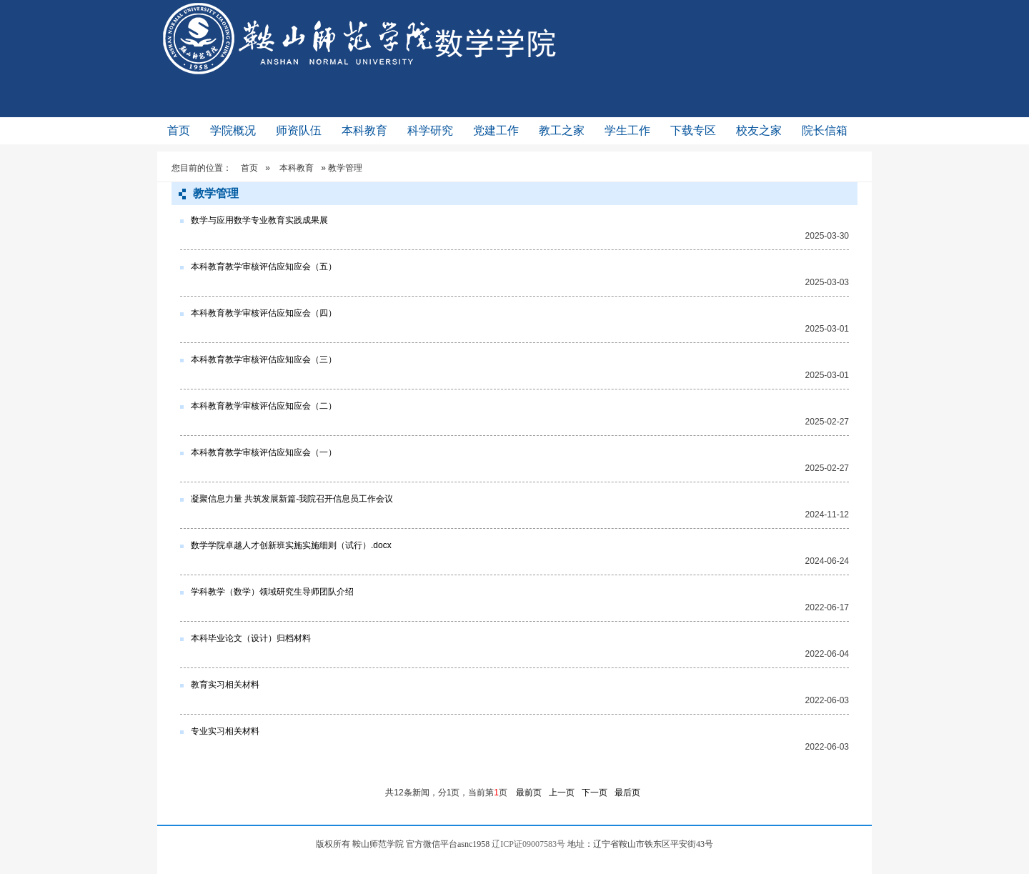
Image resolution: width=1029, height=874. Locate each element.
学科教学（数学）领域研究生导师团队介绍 (272, 592)
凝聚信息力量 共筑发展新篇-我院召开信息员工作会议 (292, 499)
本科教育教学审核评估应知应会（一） (264, 452)
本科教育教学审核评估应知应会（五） (264, 267)
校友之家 (759, 130)
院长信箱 (824, 130)
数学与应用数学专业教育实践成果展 (259, 220)
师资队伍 (299, 130)
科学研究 (430, 130)
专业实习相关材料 (225, 731)
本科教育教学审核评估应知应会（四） (264, 313)
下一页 (594, 793)
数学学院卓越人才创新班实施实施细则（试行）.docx (291, 545)
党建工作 (496, 130)
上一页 (562, 793)
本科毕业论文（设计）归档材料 (251, 638)
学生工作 (627, 130)
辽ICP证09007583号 (528, 844)
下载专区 (693, 130)
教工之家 (562, 130)
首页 (178, 130)
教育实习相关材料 (225, 685)
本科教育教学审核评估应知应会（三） (264, 359)
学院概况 (233, 130)
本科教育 (364, 130)
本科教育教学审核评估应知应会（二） (264, 406)
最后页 (627, 793)
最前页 (529, 793)
